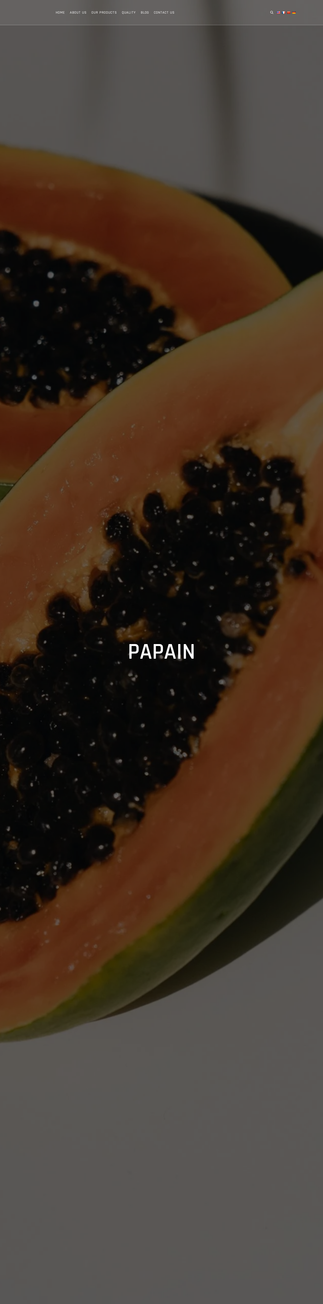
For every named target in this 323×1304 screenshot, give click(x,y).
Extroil (30, 13)
